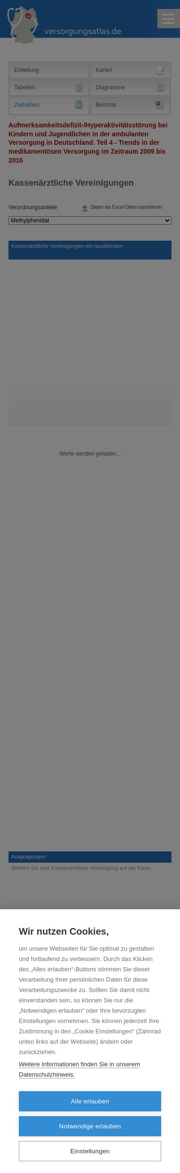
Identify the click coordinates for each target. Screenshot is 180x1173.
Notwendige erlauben (90, 1126)
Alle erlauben (90, 1101)
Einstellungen (90, 1151)
